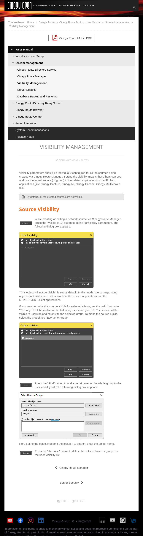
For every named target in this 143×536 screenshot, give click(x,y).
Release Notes (24, 136)
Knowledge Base (69, 5)
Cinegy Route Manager (31, 76)
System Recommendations (32, 130)
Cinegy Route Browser (29, 109)
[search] (115, 9)
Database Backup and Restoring (37, 96)
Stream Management (117, 22)
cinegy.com (83, 521)
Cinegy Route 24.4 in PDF (71, 37)
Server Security (26, 89)
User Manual (93, 22)
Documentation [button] (44, 5)
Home (30, 22)
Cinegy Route (47, 22)
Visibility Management (21, 26)
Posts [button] (89, 5)
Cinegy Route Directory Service (36, 69)
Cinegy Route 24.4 (70, 22)
